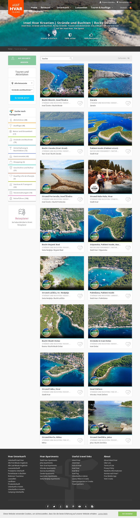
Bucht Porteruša (61, 189)
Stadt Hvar (105, 141)
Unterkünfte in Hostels (16, 489)
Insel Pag (75, 473)
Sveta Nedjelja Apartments (50, 479)
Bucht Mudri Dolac (58, 332)
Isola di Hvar (76, 465)
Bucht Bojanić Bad (58, 235)
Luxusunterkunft (14, 468)
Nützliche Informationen (113, 471)
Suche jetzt (22, 98)
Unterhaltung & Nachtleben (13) (18, 149)
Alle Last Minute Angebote (17, 465)
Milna (56, 430)
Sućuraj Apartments (47, 471)
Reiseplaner (125, 2)
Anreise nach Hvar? (111, 473)
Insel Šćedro (47, 105)
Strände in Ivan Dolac (107, 332)
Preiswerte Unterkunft (16, 471)
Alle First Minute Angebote (18, 463)
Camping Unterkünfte (16, 492)
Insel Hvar (75, 468)
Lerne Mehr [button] (103, 514)
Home (34, 7)
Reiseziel (47, 7)
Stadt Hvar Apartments (48, 460)
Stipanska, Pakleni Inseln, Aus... (108, 235)
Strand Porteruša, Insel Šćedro (60, 187)
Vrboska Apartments (47, 468)
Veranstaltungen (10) (20, 192)
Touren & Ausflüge (102, 7)
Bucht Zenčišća (107, 430)
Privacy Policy (109, 468)
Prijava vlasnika (108, 2)
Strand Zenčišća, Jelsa (107, 428)
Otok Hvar (76, 463)
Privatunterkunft (14, 484)
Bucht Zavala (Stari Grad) (60, 139)
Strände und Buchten (21, 90)
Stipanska (108, 237)
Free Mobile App (110, 476)
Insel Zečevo (106, 380)
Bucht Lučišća (61, 285)
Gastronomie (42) (19, 156)
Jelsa (104, 430)
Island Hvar (76, 460)
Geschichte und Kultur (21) (21, 169)
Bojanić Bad (60, 237)
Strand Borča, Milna (59, 428)
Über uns (107, 463)
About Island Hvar (110, 460)
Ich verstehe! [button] (127, 514)
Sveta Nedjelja (57, 237)
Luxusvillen (81, 7)
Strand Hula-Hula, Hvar (107, 187)
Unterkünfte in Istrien (80, 476)
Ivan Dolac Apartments (48, 476)
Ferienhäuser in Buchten (17, 473)
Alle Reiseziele (21, 83)
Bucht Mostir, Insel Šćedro (55, 99)
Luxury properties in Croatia (82, 481)
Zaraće (93, 99)
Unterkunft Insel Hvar (16, 460)
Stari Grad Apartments (48, 465)
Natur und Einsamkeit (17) (20, 132)
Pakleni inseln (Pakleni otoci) (108, 139)
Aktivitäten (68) (18, 120)
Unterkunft (64, 7)
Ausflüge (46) (17, 125)
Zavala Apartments (47, 473)
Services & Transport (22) (20, 185)
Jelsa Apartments (46, 463)
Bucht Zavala (60, 141)
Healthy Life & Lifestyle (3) (21, 177)
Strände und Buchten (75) (21, 140)
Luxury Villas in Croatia (80, 479)
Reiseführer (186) (19, 198)
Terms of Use (109, 465)
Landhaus (11, 481)
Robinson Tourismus (15, 476)
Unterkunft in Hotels (15, 487)
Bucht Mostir (57, 105)
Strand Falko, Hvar (58, 380)
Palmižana (108, 285)
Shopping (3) (17, 162)
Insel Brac (75, 471)
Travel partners (78, 484)
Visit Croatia (108, 479)
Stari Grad (57, 141)
